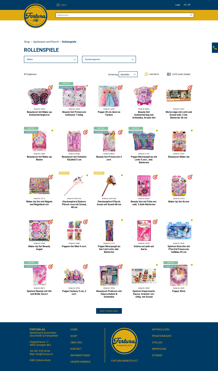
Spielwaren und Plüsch (46, 41)
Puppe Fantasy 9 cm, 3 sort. (74, 292)
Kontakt (76, 348)
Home (74, 329)
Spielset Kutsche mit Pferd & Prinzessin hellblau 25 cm (179, 249)
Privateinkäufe (162, 335)
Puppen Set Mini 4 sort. (74, 246)
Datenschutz (43, 360)
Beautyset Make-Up (178, 156)
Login (177, 5)
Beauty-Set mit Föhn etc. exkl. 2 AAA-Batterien (144, 203)
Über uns (76, 342)
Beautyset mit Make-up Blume (39, 158)
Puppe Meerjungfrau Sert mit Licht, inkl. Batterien (109, 249)
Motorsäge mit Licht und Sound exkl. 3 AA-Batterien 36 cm (179, 115)
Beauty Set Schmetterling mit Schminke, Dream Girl (143, 115)
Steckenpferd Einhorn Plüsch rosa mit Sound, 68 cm (74, 204)
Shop (27, 41)
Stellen (157, 342)
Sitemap (157, 355)
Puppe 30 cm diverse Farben (109, 113)
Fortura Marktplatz (124, 360)
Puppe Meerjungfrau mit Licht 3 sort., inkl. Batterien (144, 159)
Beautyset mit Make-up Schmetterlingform (39, 113)
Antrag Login (160, 329)
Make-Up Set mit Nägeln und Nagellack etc (39, 203)
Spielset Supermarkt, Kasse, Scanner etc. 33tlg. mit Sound (144, 294)
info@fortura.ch (44, 354)
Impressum (159, 348)
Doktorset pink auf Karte (144, 248)
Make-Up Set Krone (178, 201)
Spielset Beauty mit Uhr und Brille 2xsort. (39, 292)
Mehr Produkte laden (109, 311)
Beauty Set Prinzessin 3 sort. (109, 158)
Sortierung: (113, 74)
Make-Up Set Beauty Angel (39, 248)
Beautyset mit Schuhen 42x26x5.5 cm (74, 158)
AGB (32, 360)
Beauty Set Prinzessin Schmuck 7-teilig (74, 113)
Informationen (80, 355)
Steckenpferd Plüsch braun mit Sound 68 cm (109, 203)
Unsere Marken (80, 361)
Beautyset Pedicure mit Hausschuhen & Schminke (109, 294)
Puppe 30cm (178, 291)
